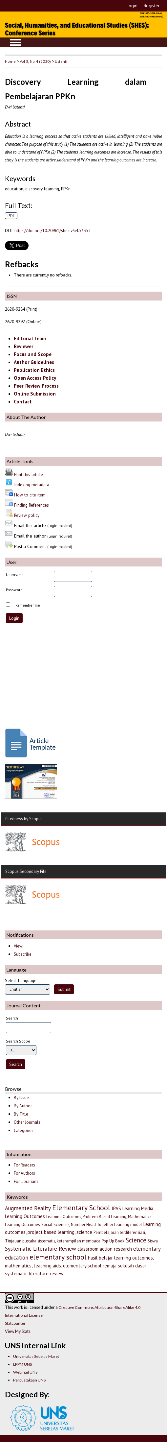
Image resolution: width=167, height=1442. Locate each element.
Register (152, 6)
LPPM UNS (22, 1364)
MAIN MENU (15, 42)
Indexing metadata (31, 485)
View (18, 946)
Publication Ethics (34, 370)
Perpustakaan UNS (29, 1380)
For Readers (24, 1165)
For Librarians (26, 1181)
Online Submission (35, 394)
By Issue (21, 1097)
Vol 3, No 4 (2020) (35, 61)
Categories (23, 1130)
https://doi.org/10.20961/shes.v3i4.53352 (52, 230)
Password (14, 589)
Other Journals (27, 1122)
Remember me (27, 605)
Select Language (20, 980)
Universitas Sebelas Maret (36, 1356)
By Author (23, 1106)
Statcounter (15, 1323)
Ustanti (61, 61)
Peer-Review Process (36, 386)
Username (15, 574)
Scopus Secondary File (26, 871)
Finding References (31, 505)
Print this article (28, 474)
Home (10, 61)
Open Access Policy (35, 378)
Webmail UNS (25, 1372)
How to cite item (30, 495)
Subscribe (22, 954)
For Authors (24, 1173)
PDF (11, 216)
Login (132, 6)
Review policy (26, 515)
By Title (21, 1114)
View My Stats (18, 1331)
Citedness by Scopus (24, 819)
